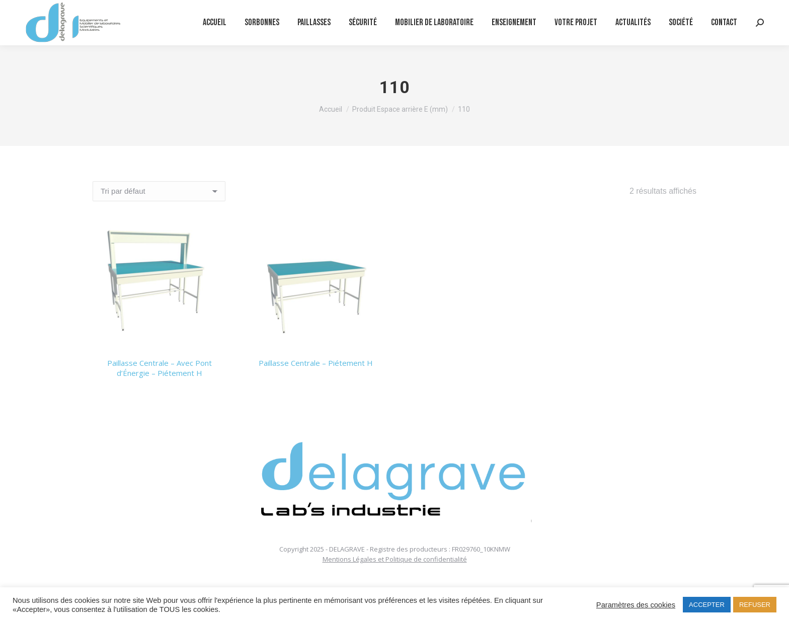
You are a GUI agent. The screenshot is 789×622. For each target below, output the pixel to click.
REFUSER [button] (754, 604)
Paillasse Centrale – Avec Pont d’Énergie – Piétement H (159, 368)
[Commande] (159, 191)
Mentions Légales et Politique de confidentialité (395, 559)
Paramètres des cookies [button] (635, 605)
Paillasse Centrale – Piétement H (316, 363)
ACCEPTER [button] (707, 604)
